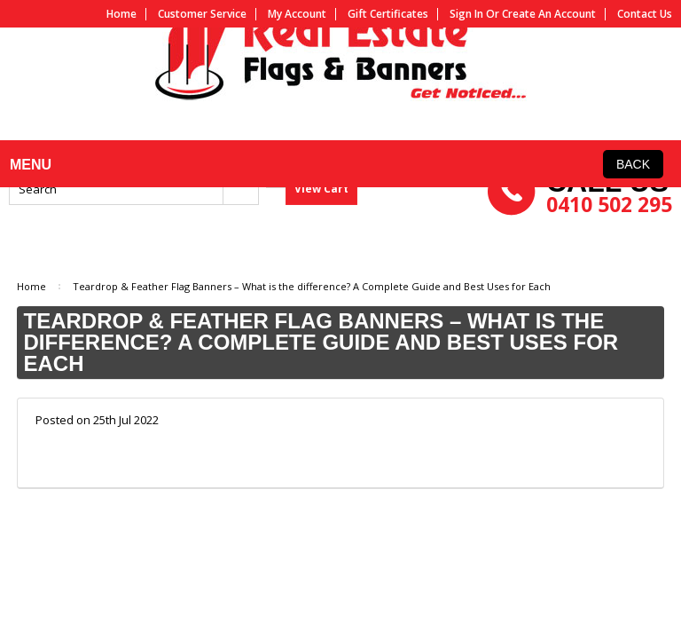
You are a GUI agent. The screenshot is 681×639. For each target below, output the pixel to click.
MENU (27, 182)
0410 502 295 (609, 243)
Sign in (466, 14)
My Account (297, 14)
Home (121, 14)
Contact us (644, 14)
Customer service (202, 14)
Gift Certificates (388, 14)
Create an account (549, 14)
